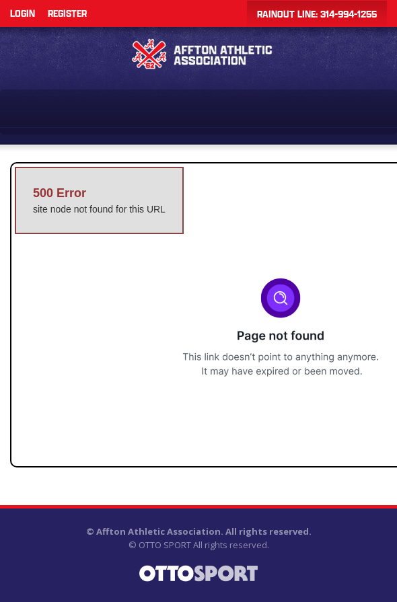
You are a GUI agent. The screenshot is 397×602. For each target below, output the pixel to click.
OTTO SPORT (165, 545)
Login (22, 13)
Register (67, 13)
